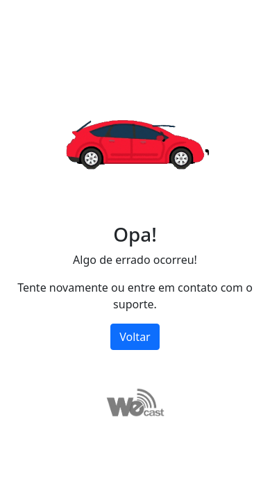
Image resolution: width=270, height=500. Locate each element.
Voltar (134, 336)
